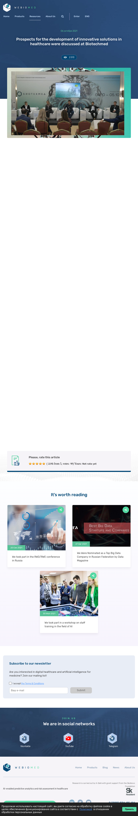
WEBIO (26, 7)
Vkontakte (25, 748)
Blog (104, 769)
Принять (129, 809)
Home (6, 16)
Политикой (86, 809)
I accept (28, 684)
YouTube (69, 748)
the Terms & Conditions (32, 684)
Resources (35, 16)
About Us (50, 16)
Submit (81, 690)
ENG (87, 16)
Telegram (112, 748)
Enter (77, 16)
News (116, 769)
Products (19, 16)
